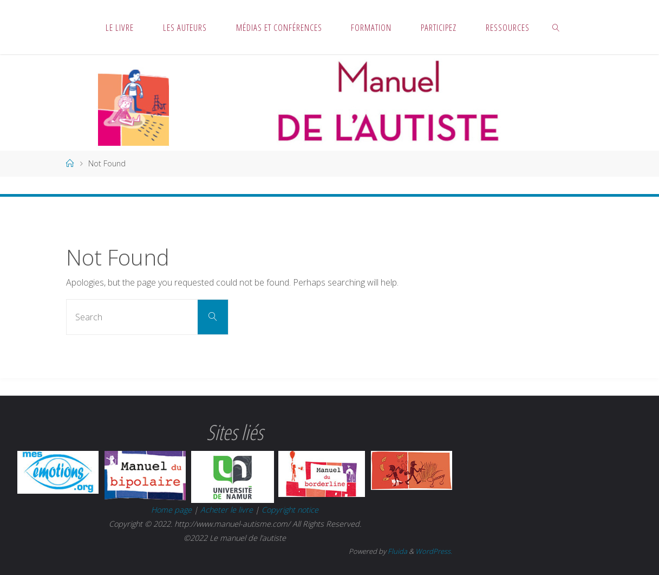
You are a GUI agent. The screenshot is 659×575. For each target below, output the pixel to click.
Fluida (396, 551)
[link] (556, 27)
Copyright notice (290, 510)
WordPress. (433, 551)
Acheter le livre (227, 510)
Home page (171, 510)
